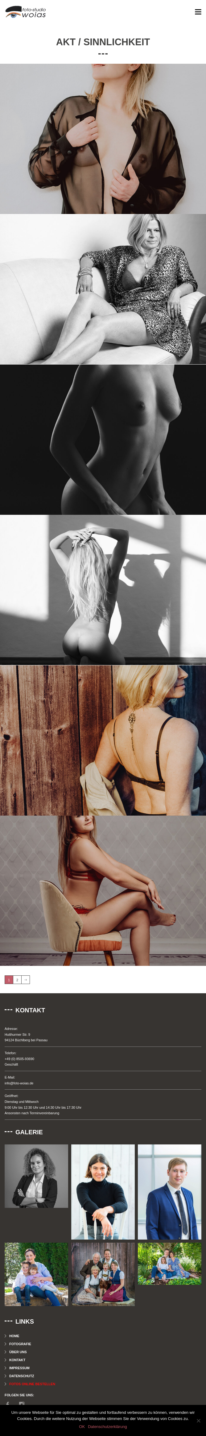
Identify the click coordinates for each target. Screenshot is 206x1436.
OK (82, 1426)
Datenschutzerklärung (107, 1426)
